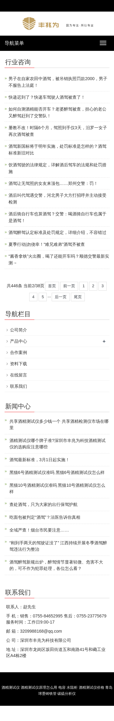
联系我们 (18, 386)
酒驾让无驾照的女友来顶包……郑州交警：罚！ (53, 183)
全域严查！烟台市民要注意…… (39, 530)
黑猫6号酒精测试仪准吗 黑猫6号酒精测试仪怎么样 (57, 472)
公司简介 (18, 329)
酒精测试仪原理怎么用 (39, 687)
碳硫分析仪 (66, 693)
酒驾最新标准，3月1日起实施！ (39, 459)
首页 (52, 286)
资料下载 (18, 363)
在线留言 (18, 375)
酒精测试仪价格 (91, 687)
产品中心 (18, 341)
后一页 (61, 297)
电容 (62, 687)
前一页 (69, 286)
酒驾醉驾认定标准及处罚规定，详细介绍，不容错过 (57, 232)
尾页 (78, 297)
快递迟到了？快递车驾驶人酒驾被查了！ (47, 97)
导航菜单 (14, 43)
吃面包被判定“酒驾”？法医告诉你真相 (44, 517)
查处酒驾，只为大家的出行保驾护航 (43, 504)
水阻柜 (72, 687)
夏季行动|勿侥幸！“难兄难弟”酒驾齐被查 (47, 244)
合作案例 (18, 352)
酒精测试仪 (11, 687)
